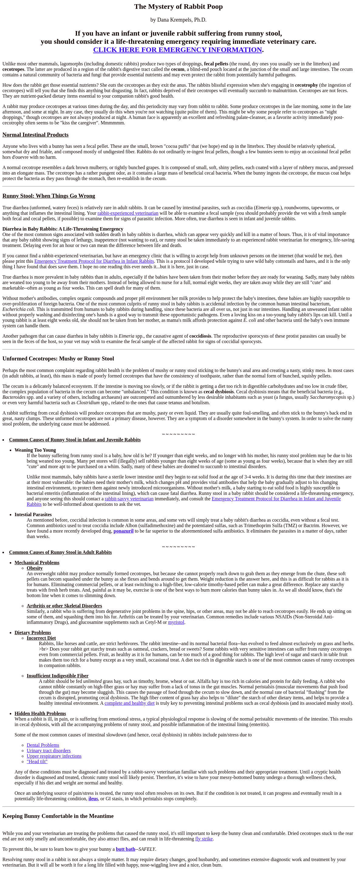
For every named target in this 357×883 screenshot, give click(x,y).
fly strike (203, 838)
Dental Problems (43, 745)
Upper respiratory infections (54, 756)
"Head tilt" (37, 761)
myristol (176, 622)
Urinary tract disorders (49, 750)
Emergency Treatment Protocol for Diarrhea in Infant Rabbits (94, 261)
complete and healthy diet (129, 703)
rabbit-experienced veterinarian (127, 213)
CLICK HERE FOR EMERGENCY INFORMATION (177, 50)
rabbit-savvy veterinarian (129, 498)
